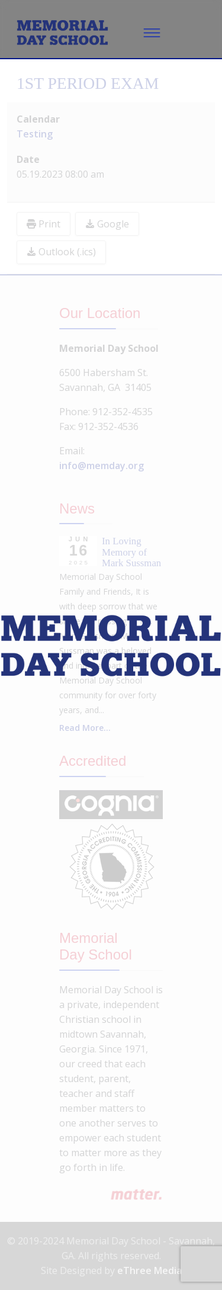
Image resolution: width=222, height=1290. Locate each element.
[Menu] (152, 32)
